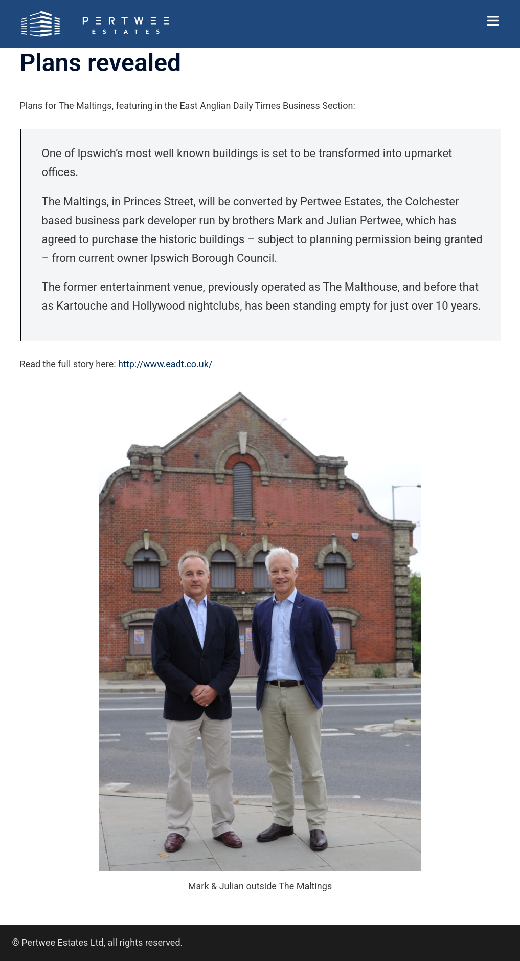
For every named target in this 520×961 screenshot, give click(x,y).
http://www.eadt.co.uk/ (165, 364)
